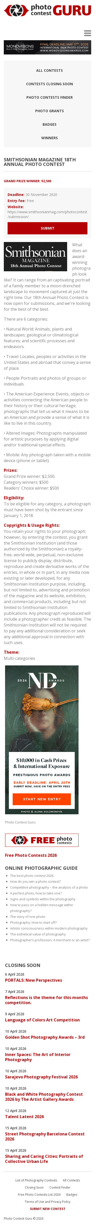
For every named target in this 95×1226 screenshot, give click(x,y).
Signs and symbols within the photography (42, 899)
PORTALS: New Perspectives (33, 980)
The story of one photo (27, 916)
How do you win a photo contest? (35, 881)
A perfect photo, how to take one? (36, 893)
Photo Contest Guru (20, 822)
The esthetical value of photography (38, 934)
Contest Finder (59, 1187)
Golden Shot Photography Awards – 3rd (45, 1037)
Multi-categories (19, 658)
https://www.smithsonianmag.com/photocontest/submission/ (47, 214)
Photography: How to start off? (33, 922)
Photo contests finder (49, 97)
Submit (47, 228)
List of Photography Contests (36, 1180)
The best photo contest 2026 (31, 875)
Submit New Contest (47, 1209)
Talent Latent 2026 (25, 1116)
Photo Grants (49, 110)
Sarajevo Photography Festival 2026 (41, 1077)
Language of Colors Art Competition (42, 1020)
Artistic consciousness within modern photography (49, 928)
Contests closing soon (49, 83)
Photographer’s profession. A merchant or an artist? (50, 940)
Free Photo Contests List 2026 (39, 1194)
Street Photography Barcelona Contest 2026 (45, 1136)
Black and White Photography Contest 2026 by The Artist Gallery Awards (44, 1096)
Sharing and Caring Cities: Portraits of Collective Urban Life (44, 1158)
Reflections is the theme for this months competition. (46, 1000)
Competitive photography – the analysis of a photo (49, 887)
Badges (49, 124)
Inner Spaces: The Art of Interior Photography (37, 1057)
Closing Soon (34, 1187)
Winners (49, 137)
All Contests (49, 70)
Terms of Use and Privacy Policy (47, 1202)
